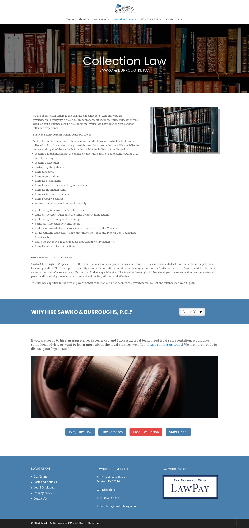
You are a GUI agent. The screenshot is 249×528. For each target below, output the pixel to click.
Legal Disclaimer (45, 487)
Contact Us (172, 19)
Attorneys (100, 19)
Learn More (192, 311)
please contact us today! (164, 344)
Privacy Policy (43, 493)
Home (70, 19)
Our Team (40, 476)
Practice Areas (123, 19)
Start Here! (178, 432)
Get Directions (106, 490)
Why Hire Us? (149, 19)
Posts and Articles (45, 482)
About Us (84, 19)
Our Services (112, 432)
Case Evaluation (146, 432)
